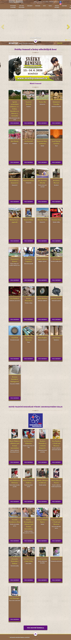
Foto (46, 5)
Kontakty (38, 1)
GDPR (33, 1)
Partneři (66, 5)
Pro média (44, 1)
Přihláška (51, 1)
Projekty (31, 5)
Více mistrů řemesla (36, 630)
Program (39, 5)
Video (52, 5)
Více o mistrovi (14, 123)
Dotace (56, 1)
